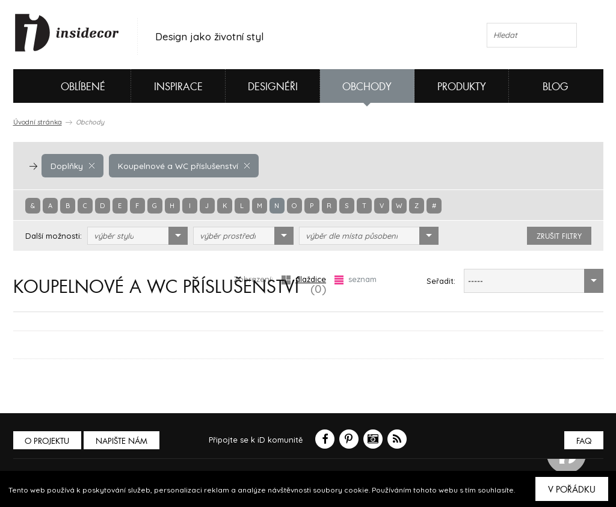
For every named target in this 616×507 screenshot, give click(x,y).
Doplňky (72, 165)
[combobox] (137, 236)
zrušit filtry (559, 236)
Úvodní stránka (37, 122)
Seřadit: (441, 281)
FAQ (583, 441)
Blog (555, 87)
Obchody (367, 87)
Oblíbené (62, 86)
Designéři (273, 87)
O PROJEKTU (48, 441)
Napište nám (124, 441)
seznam (355, 279)
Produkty (461, 87)
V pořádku (572, 489)
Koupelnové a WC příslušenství (181, 165)
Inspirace (178, 87)
